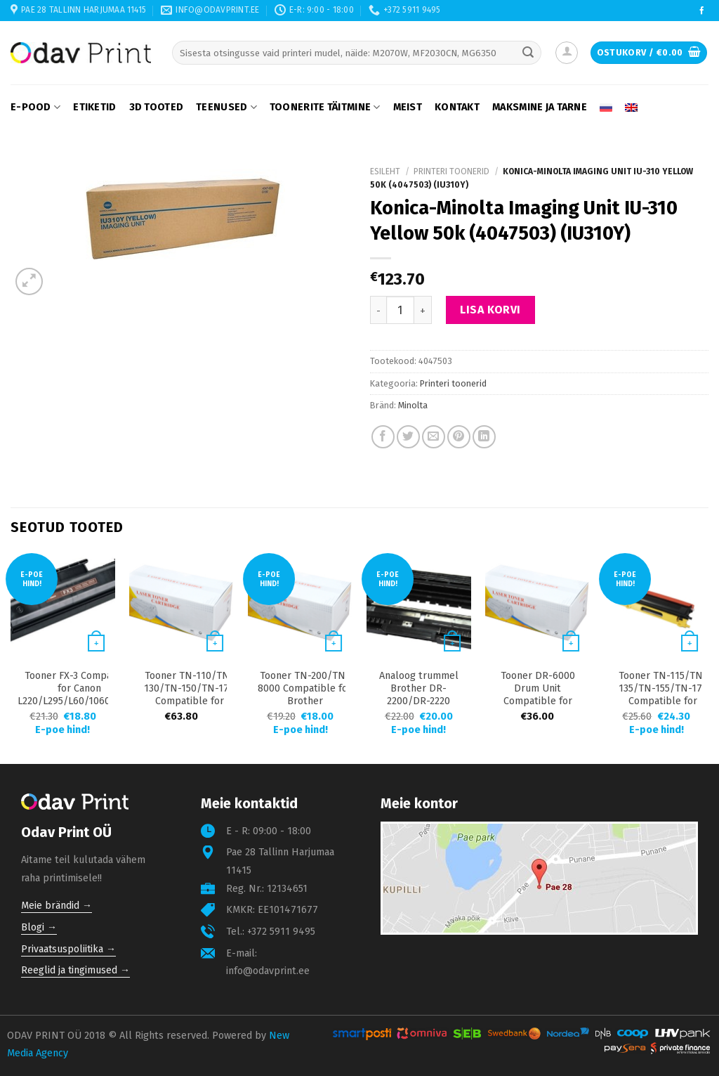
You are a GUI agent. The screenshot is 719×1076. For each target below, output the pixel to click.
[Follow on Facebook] (702, 11)
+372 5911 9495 (281, 932)
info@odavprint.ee (268, 971)
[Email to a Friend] (433, 436)
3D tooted (156, 107)
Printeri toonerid (451, 171)
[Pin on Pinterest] (458, 436)
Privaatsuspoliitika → (68, 949)
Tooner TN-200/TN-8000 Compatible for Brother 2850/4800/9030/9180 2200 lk (305, 701)
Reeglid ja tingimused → (75, 970)
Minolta (413, 405)
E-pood (35, 107)
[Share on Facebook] (383, 436)
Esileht (385, 171)
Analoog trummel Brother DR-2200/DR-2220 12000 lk (419, 695)
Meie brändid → (56, 906)
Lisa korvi (490, 309)
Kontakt (457, 107)
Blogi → (39, 927)
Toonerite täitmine (325, 107)
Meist (407, 107)
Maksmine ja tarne (539, 107)
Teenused (226, 107)
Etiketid (94, 107)
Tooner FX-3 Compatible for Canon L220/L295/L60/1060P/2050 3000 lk (79, 695)
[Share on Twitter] (408, 436)
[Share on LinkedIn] (484, 436)
